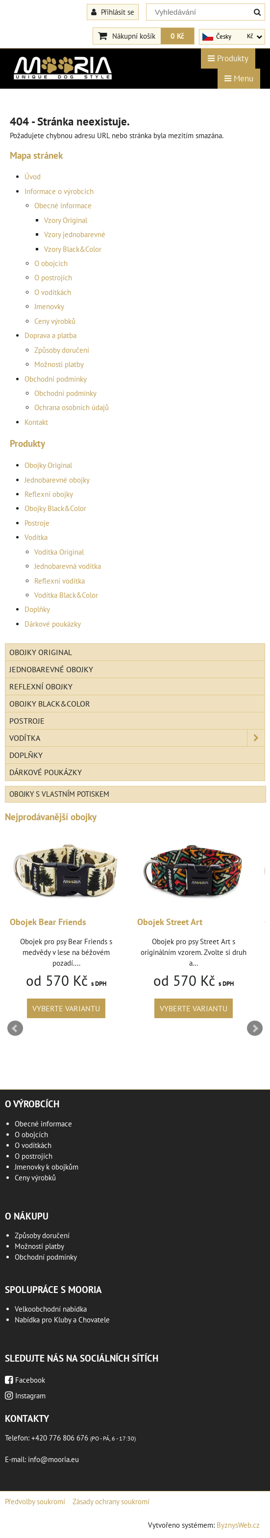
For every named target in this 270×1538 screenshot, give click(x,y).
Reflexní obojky (49, 494)
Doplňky (37, 609)
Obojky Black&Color (55, 508)
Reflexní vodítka (59, 581)
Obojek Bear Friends (48, 922)
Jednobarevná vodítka (67, 566)
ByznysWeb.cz (238, 1525)
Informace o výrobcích (59, 191)
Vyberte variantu (66, 1008)
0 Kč (177, 36)
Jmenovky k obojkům (46, 1167)
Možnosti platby (59, 364)
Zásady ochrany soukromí (111, 1501)
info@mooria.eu (53, 1459)
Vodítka (36, 537)
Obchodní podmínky (56, 379)
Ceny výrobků (54, 321)
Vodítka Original (59, 552)
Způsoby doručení (61, 350)
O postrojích (53, 277)
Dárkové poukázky (53, 624)
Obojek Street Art (169, 922)
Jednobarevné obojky (57, 480)
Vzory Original (65, 220)
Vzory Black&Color (72, 249)
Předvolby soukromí (35, 1501)
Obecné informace (63, 205)
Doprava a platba (50, 335)
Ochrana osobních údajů (71, 407)
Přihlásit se (112, 12)
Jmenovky (49, 306)
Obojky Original (48, 465)
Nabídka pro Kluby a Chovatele (62, 1319)
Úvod (33, 176)
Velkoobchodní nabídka (51, 1309)
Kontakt (36, 422)
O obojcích (51, 263)
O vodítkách (52, 292)
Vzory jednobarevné (74, 234)
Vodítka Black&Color (66, 595)
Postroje (37, 523)
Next (255, 1028)
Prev (15, 1028)
